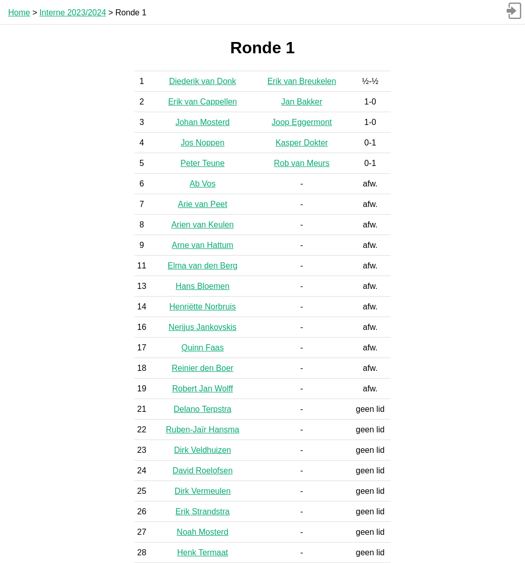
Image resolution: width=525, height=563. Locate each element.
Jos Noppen (202, 142)
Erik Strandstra (202, 511)
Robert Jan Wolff (202, 388)
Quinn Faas (202, 347)
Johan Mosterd (202, 122)
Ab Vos (203, 183)
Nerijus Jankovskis (202, 327)
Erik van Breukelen (301, 81)
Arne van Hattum (202, 245)
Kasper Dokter (301, 142)
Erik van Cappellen (202, 101)
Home (19, 12)
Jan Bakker (301, 101)
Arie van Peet (202, 204)
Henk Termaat (202, 552)
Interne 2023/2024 (72, 12)
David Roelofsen (202, 470)
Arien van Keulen (202, 224)
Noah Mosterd (203, 532)
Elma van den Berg (202, 265)
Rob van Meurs (302, 163)
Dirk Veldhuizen (202, 450)
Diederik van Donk (202, 81)
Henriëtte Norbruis (202, 306)
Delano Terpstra (203, 409)
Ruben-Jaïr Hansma (202, 429)
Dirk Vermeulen (202, 491)
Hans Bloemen (203, 286)
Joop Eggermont (302, 122)
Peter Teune (202, 163)
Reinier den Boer (202, 368)
